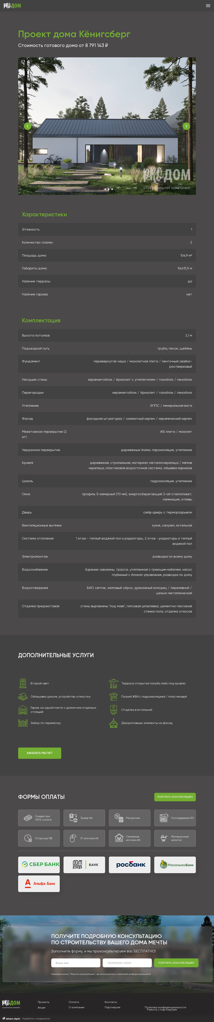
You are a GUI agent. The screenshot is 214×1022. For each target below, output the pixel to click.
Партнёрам (112, 1007)
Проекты (43, 1002)
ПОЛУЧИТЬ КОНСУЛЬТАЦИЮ (176, 962)
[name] (75, 962)
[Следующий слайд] (186, 126)
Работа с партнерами (162, 1009)
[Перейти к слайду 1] (102, 189)
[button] (39, 753)
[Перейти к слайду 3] (108, 189)
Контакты (111, 1002)
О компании (76, 1007)
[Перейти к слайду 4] (112, 189)
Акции (41, 1007)
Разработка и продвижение (36, 1018)
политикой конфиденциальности (134, 974)
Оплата (74, 1002)
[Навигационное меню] (208, 5)
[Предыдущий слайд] (27, 126)
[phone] (127, 962)
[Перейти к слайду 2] (105, 189)
